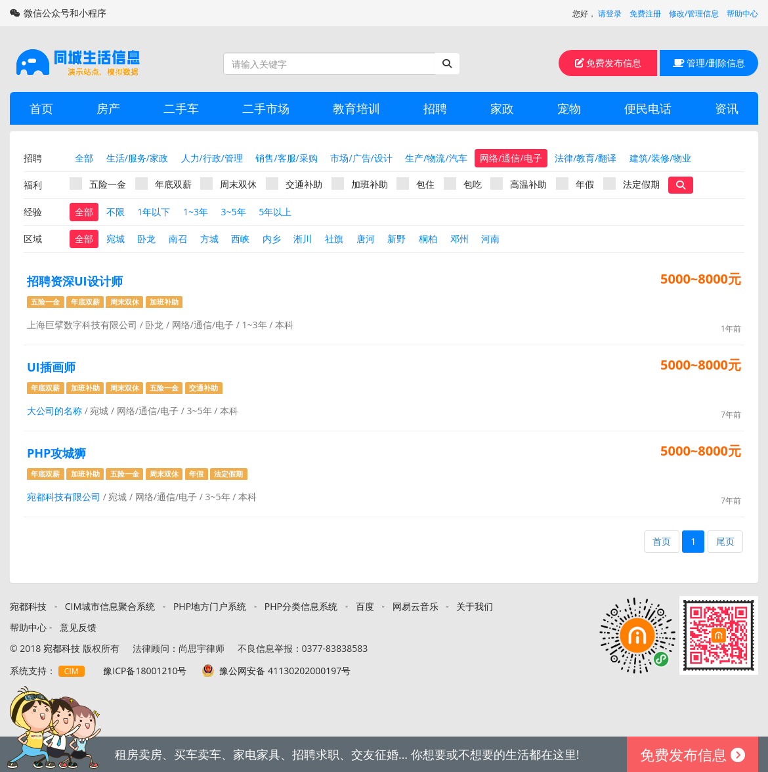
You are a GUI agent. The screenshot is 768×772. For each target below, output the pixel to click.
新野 (396, 238)
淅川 (302, 238)
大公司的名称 (54, 410)
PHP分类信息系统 (301, 606)
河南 (490, 238)
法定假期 (631, 183)
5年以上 (275, 211)
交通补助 (294, 183)
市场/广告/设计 (361, 158)
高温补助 (518, 183)
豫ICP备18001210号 (144, 670)
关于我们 (474, 606)
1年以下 (153, 211)
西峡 (240, 238)
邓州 (459, 238)
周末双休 (228, 183)
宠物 (569, 108)
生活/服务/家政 (137, 158)
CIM (71, 671)
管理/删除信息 (709, 62)
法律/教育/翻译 (585, 158)
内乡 (272, 238)
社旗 (334, 238)
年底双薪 (163, 183)
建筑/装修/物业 (660, 158)
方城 (209, 238)
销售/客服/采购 (286, 158)
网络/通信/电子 (511, 158)
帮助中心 (742, 13)
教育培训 (356, 108)
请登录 (610, 13)
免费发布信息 (608, 62)
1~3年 (195, 211)
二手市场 (265, 108)
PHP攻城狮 (56, 453)
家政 (502, 108)
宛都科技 (28, 606)
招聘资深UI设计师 (75, 281)
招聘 (435, 108)
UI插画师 (51, 367)
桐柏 (428, 238)
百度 (365, 606)
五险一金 (98, 183)
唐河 (365, 238)
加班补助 (359, 183)
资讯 (726, 108)
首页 (41, 108)
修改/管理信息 (694, 13)
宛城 (115, 238)
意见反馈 (78, 627)
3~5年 (233, 211)
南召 (178, 238)
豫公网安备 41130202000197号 (285, 670)
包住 (415, 183)
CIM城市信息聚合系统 (110, 606)
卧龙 (146, 238)
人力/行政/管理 (212, 158)
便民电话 (648, 108)
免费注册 (645, 13)
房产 (108, 108)
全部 (84, 158)
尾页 (725, 541)
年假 (575, 183)
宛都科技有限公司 (63, 496)
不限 (115, 211)
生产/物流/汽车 (436, 158)
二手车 (181, 108)
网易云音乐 (415, 606)
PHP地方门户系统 (209, 606)
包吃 (463, 183)
